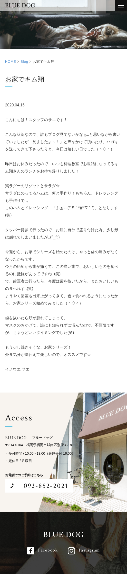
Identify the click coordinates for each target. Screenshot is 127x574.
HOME (10, 63)
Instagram (89, 550)
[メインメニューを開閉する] (121, 5)
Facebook (48, 550)
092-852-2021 (46, 485)
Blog (24, 63)
